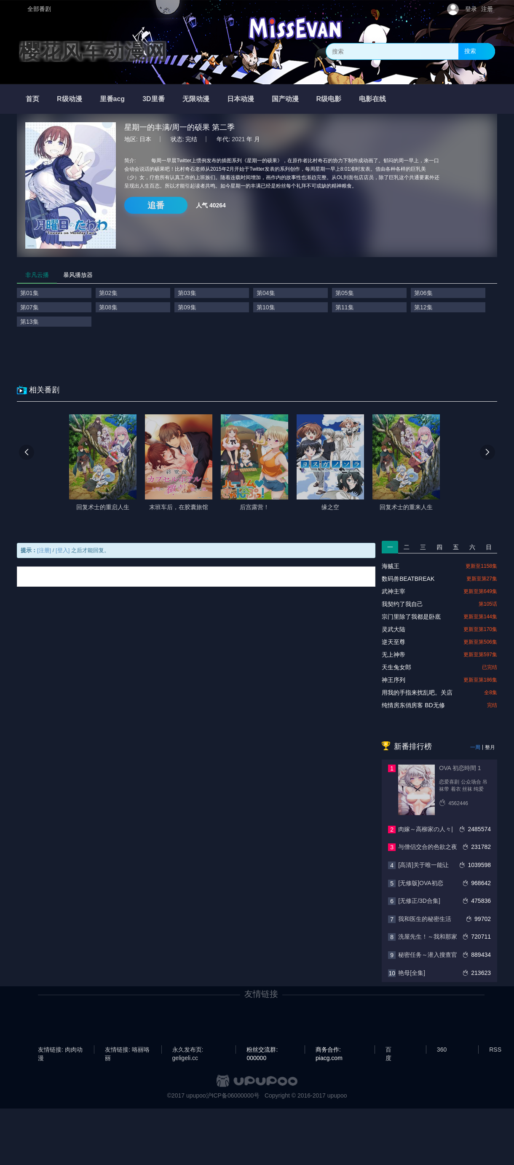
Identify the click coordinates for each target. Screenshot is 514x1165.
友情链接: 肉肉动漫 (60, 1050)
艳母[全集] (411, 972)
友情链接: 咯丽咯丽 (127, 1050)
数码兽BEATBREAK (408, 578)
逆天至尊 (393, 642)
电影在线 (372, 98)
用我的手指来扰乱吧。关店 (417, 692)
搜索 (470, 51)
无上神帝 (393, 654)
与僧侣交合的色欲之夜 (427, 846)
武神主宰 (393, 591)
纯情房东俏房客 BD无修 (413, 705)
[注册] (44, 550)
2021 (238, 139)
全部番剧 (39, 8)
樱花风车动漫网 (92, 51)
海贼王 (390, 566)
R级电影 (329, 98)
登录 (471, 8)
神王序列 (393, 679)
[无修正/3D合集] (419, 900)
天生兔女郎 (396, 667)
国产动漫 (285, 98)
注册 (487, 8)
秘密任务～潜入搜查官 (427, 954)
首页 (32, 98)
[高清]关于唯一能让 (423, 865)
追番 (155, 205)
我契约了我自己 (402, 604)
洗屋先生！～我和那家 (427, 936)
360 (442, 1049)
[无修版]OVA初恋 (420, 883)
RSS (495, 1049)
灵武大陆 (393, 629)
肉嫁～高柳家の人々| (425, 829)
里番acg (112, 98)
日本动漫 (240, 98)
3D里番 (153, 98)
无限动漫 (195, 98)
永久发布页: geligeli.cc (187, 1050)
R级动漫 (69, 98)
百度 (388, 1050)
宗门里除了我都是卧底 (411, 616)
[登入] (63, 550)
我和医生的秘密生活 (424, 918)
